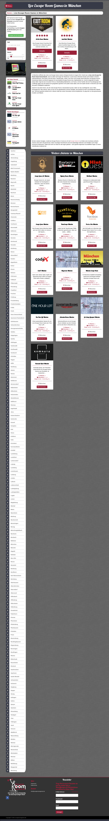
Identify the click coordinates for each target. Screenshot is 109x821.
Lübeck (10, 481)
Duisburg (11, 248)
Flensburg (11, 286)
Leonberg (11, 467)
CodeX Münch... (42, 292)
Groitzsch (11, 353)
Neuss (10, 561)
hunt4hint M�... (67, 68)
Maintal (10, 506)
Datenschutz (34, 785)
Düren (10, 252)
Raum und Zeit (16, 93)
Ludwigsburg (12, 488)
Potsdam (11, 631)
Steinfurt (11, 708)
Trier (9, 718)
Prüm (10, 634)
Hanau (10, 373)
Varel (10, 725)
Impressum (33, 783)
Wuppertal (11, 767)
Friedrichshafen (13, 304)
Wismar (10, 756)
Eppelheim (11, 262)
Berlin (10, 185)
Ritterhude (11, 659)
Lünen (10, 499)
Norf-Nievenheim (13, 575)
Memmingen (12, 523)
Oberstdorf (11, 589)
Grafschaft (11, 346)
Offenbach (11, 596)
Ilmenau (11, 405)
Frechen (11, 293)
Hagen (10, 359)
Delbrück (11, 231)
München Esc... (92, 292)
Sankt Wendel (12, 676)
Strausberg (12, 711)
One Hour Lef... (42, 338)
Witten (10, 760)
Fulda (10, 307)
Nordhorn (11, 572)
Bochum (11, 192)
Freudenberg (12, 300)
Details (42, 51)
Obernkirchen (12, 586)
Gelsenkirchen (13, 325)
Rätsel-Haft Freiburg (17, 83)
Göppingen (12, 335)
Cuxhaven (11, 224)
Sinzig (10, 694)
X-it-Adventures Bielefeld (16, 88)
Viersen (10, 728)
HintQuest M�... (92, 197)
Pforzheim (11, 621)
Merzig (10, 527)
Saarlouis (11, 673)
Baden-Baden (12, 171)
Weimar (10, 742)
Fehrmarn (11, 276)
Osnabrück (11, 610)
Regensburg (12, 645)
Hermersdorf (12, 384)
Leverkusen (12, 471)
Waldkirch (11, 732)
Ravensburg (12, 638)
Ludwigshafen (12, 492)
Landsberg (11, 453)
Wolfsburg (11, 763)
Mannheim (11, 513)
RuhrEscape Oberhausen (15, 135)
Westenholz (12, 749)
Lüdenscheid (12, 485)
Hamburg (11, 366)
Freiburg (11, 297)
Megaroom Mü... (67, 288)
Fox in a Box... (92, 245)
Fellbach (11, 279)
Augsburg (11, 161)
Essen (10, 269)
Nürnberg (11, 579)
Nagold (10, 551)
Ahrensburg (12, 158)
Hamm (10, 370)
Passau (10, 617)
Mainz (10, 509)
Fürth (10, 311)
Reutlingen (11, 652)
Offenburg (11, 600)
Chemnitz (11, 217)
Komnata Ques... (42, 386)
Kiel (9, 429)
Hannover (11, 377)
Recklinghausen (13, 641)
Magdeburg (12, 502)
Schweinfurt (12, 680)
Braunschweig (13, 199)
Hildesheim (12, 387)
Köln (10, 440)
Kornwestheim (13, 446)
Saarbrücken (12, 669)
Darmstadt (11, 227)
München (11, 544)
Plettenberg (12, 624)
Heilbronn (11, 380)
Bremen (10, 203)
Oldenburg (11, 607)
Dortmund (11, 241)
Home (9, 13)
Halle (10, 363)
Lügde (10, 495)
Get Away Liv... (92, 335)
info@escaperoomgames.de (38, 791)
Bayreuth (11, 182)
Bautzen (11, 178)
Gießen (10, 332)
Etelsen (10, 272)
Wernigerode (12, 746)
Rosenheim (12, 662)
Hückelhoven (12, 398)
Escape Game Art (75, 141)
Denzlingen (12, 234)
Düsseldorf (11, 255)
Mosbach (11, 537)
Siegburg (11, 687)
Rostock (11, 666)
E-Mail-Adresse (60, 792)
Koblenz (11, 436)
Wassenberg (12, 735)
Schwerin (11, 683)
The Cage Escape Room (16, 98)
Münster (11, 547)
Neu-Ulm (11, 558)
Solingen (11, 697)
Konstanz (11, 443)
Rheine (10, 655)
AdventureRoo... (67, 338)
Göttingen (11, 342)
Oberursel (11, 593)
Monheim (11, 534)
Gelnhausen (12, 321)
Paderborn (11, 614)
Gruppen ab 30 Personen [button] (16, 35)
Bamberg (11, 175)
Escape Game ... (42, 199)
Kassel (10, 422)
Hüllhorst (11, 401)
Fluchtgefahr (15, 143)
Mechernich (12, 520)
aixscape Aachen (16, 122)
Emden (10, 259)
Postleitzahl (59, 799)
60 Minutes (15, 128)
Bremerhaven (12, 206)
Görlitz (10, 339)
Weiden (10, 739)
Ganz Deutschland (14, 314)
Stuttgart (11, 715)
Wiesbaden (12, 753)
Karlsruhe (11, 419)
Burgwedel (11, 210)
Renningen (11, 648)
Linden (10, 478)
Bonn (10, 196)
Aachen (10, 151)
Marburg (11, 516)
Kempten (11, 426)
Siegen (10, 690)
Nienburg (11, 568)
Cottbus (11, 220)
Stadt (58, 805)
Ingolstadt (11, 408)
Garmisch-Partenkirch (15, 318)
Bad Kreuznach (13, 168)
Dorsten (11, 238)
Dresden (11, 245)
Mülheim (11, 540)
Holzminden (12, 394)
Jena (10, 412)
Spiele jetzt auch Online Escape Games (16, 72)
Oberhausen (12, 582)
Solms (10, 701)
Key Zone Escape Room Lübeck (16, 104)
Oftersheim (12, 603)
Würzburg (11, 770)
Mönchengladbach (14, 530)
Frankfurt (11, 290)
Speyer (10, 704)
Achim (10, 154)
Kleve (10, 433)
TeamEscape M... (66, 245)
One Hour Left (16, 115)
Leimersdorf (12, 460)
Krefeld (10, 450)
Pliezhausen (12, 628)
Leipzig (10, 464)
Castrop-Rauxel (13, 213)
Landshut (11, 457)
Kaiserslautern (13, 415)
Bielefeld (11, 189)
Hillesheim (11, 391)
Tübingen (11, 722)
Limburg (11, 474)
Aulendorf (11, 165)
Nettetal (10, 554)
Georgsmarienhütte (14, 328)
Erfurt (10, 265)
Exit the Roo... (42, 66)
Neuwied (11, 565)
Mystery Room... (67, 197)
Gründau (11, 356)
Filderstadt (11, 283)
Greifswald (11, 349)
